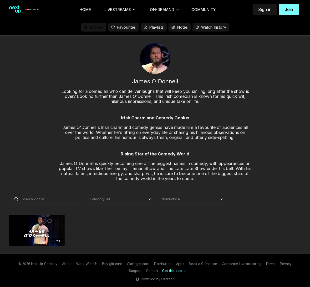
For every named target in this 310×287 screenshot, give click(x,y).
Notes (179, 27)
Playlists (153, 27)
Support (135, 271)
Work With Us (86, 264)
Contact (152, 271)
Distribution (163, 264)
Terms (270, 264)
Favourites (123, 27)
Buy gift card (112, 264)
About (66, 264)
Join (289, 9)
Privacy (286, 264)
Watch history (210, 27)
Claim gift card (138, 264)
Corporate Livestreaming (241, 264)
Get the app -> (174, 271)
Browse (93, 27)
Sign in (264, 9)
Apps (180, 264)
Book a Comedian (203, 264)
